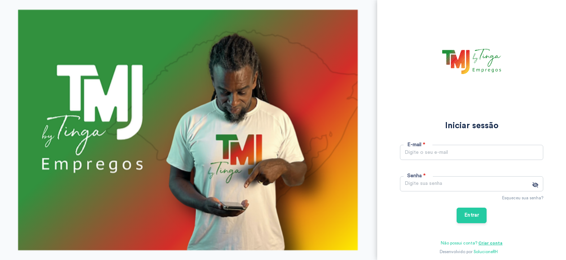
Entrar (471, 215)
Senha (416, 175)
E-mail (416, 144)
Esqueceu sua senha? (522, 198)
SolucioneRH (486, 252)
